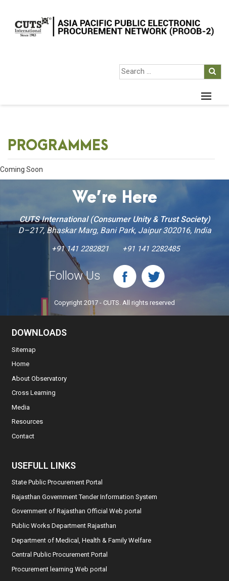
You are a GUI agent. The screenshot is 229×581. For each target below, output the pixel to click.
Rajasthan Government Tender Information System (84, 497)
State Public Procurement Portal (57, 482)
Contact (23, 436)
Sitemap (24, 349)
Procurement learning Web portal (59, 569)
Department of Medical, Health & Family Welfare (81, 540)
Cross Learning (34, 392)
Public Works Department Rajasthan (64, 525)
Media (21, 407)
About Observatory (39, 378)
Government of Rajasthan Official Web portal (77, 511)
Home (20, 364)
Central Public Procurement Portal (60, 554)
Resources (27, 421)
